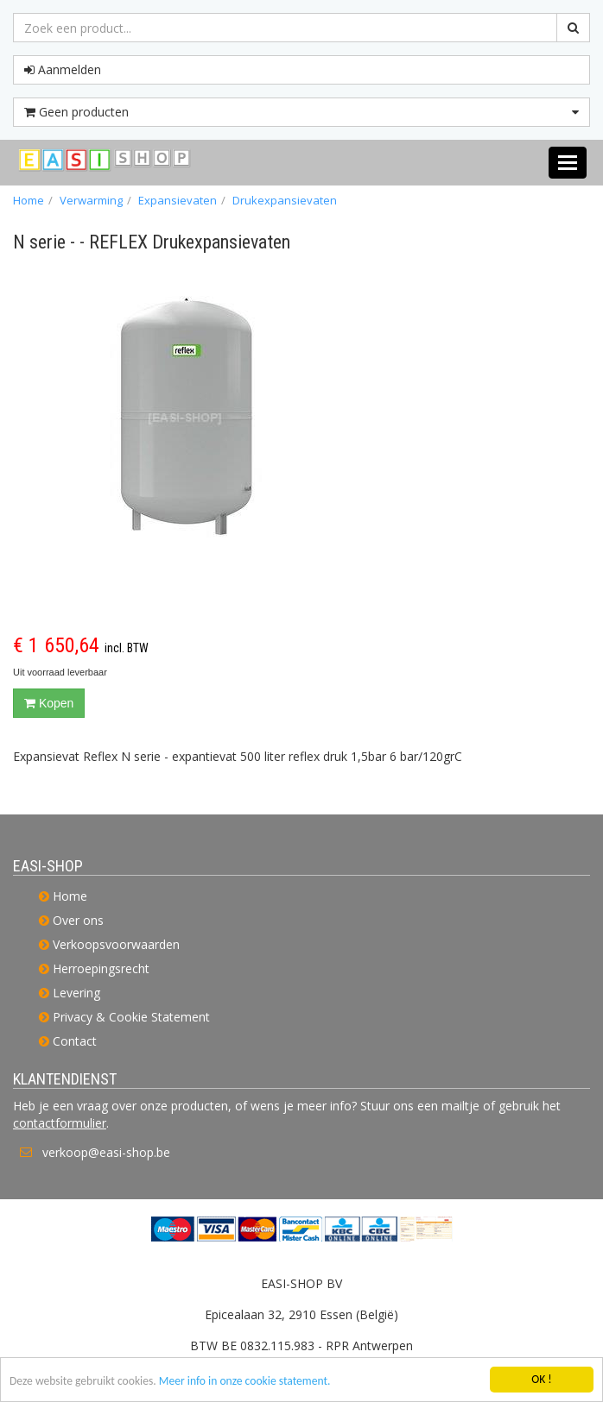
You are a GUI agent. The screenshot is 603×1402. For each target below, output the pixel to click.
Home (28, 200)
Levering (76, 992)
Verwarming (91, 200)
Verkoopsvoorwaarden (116, 944)
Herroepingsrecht (101, 968)
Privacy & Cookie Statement (131, 1017)
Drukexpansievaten (284, 200)
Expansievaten (177, 200)
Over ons (78, 920)
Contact (75, 1041)
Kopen (48, 703)
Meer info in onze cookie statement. (245, 1384)
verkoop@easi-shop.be (106, 1152)
